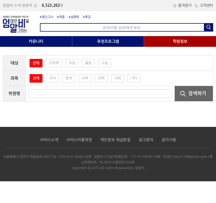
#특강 (87, 17)
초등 (72, 63)
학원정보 (180, 41)
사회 (117, 78)
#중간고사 (46, 17)
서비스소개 (49, 140)
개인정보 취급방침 (115, 140)
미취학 (54, 63)
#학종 (61, 17)
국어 (52, 78)
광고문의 (146, 140)
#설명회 (74, 17)
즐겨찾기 (182, 5)
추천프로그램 (108, 41)
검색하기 (191, 93)
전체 (36, 63)
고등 (104, 63)
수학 (85, 78)
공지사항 (168, 140)
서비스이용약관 (79, 140)
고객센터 (203, 5)
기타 (133, 78)
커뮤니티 (36, 41)
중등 (88, 63)
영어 (68, 78)
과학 (101, 78)
